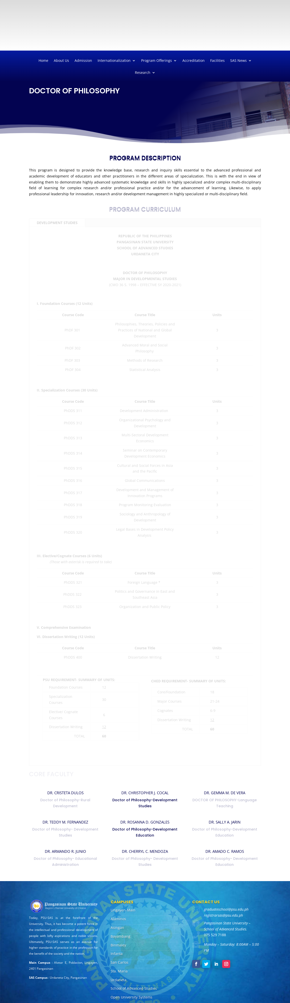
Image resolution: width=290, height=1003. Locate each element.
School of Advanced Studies (134, 988)
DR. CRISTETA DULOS (65, 792)
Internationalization (114, 61)
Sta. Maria (119, 971)
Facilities (217, 61)
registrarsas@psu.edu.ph (223, 915)
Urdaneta (118, 979)
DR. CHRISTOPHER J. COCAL (145, 792)
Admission (83, 61)
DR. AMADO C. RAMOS (224, 851)
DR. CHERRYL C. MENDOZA (145, 851)
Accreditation (193, 61)
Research (142, 73)
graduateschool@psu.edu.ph (226, 909)
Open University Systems (131, 997)
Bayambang (120, 936)
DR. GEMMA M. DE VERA (224, 792)
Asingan (117, 927)
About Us (61, 61)
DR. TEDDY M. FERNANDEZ (65, 822)
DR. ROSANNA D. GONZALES (144, 822)
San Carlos (119, 962)
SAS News (238, 61)
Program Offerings (156, 61)
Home (43, 61)
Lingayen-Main (123, 910)
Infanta (117, 953)
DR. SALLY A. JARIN (224, 822)
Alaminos (118, 918)
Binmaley (118, 945)
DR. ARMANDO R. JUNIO (65, 851)
